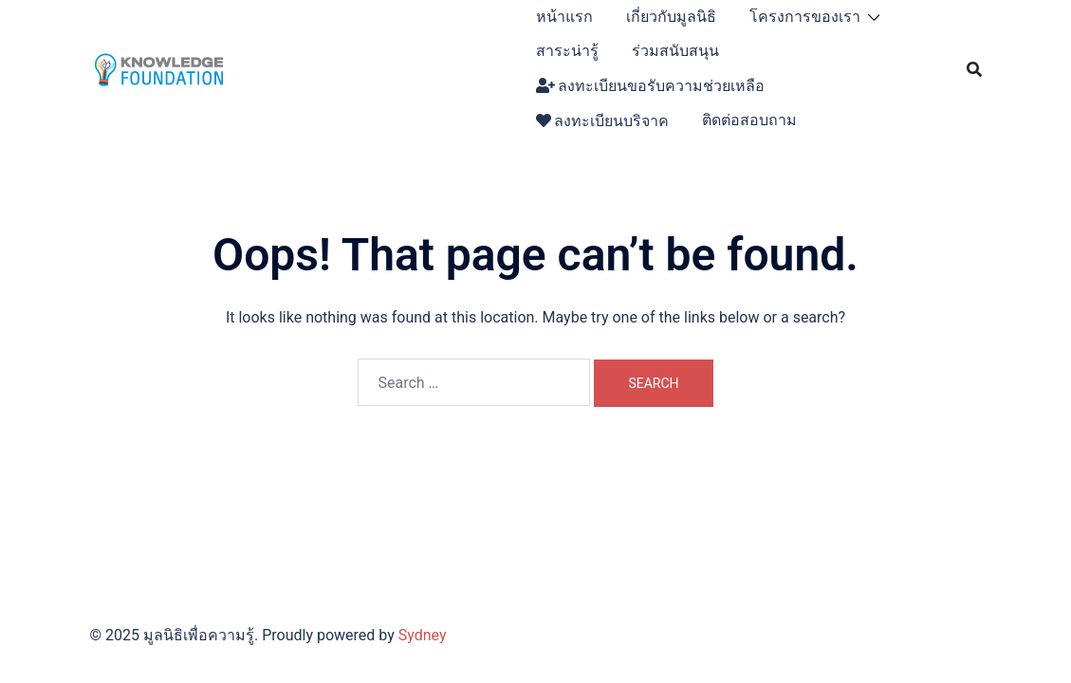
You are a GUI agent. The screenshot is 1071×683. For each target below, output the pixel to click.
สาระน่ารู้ (567, 51)
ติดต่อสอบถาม (749, 120)
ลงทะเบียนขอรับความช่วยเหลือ (651, 86)
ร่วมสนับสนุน (675, 51)
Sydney (422, 635)
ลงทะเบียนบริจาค (603, 121)
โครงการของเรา (804, 17)
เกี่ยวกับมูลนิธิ (671, 17)
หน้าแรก (564, 17)
